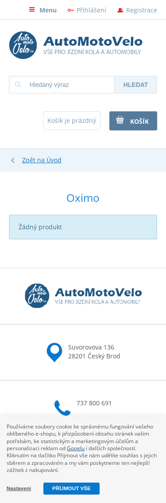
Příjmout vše (71, 488)
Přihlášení (91, 10)
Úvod (54, 160)
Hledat (136, 84)
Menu (43, 10)
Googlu (76, 448)
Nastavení (19, 488)
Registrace (141, 10)
